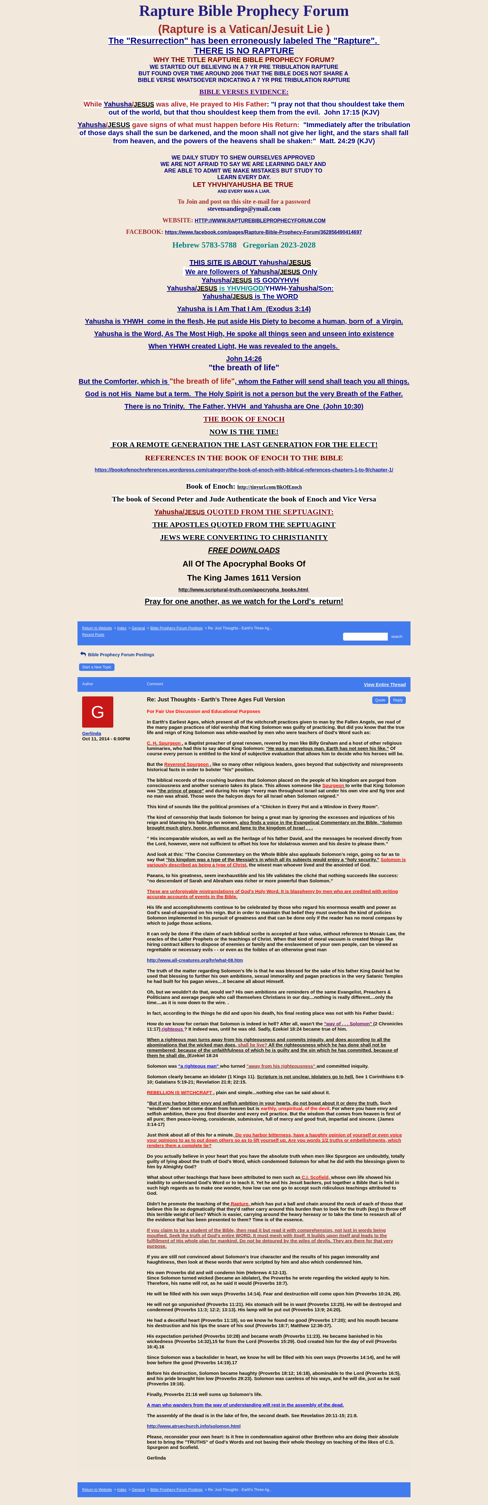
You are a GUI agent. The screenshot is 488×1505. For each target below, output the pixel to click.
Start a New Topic (96, 667)
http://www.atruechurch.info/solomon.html (194, 1426)
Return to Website (97, 628)
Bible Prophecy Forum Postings (176, 628)
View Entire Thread (385, 684)
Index (121, 628)
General (138, 628)
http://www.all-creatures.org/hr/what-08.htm (195, 960)
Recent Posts (93, 635)
